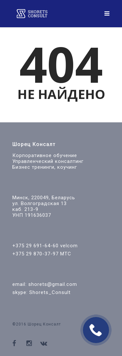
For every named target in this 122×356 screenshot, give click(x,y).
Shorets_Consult (50, 292)
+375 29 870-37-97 (35, 254)
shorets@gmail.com (52, 284)
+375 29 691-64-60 (35, 246)
